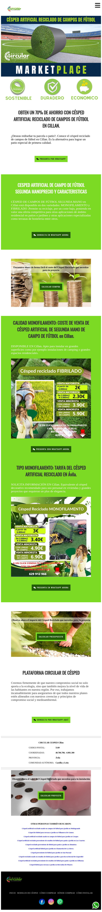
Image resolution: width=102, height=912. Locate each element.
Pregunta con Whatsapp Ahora (51, 449)
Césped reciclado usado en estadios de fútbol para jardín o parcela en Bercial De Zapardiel (51, 857)
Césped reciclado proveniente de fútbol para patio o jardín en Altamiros (51, 845)
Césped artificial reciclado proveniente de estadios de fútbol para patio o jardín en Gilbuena (51, 861)
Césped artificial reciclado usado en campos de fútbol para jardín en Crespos (51, 836)
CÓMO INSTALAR (84, 893)
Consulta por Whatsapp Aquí (51, 720)
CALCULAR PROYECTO (51, 795)
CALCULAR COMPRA (51, 287)
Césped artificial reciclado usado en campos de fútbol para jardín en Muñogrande (51, 828)
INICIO (12, 893)
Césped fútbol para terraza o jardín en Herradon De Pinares (51, 865)
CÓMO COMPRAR (48, 893)
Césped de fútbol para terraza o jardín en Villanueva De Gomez (51, 832)
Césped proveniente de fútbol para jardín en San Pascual (51, 853)
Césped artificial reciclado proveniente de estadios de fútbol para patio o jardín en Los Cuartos (51, 840)
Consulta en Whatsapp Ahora (51, 235)
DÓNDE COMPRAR (66, 893)
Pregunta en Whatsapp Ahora (51, 587)
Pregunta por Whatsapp (51, 159)
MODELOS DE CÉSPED (27, 893)
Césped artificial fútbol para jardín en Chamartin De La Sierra (51, 849)
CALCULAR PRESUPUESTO (51, 637)
